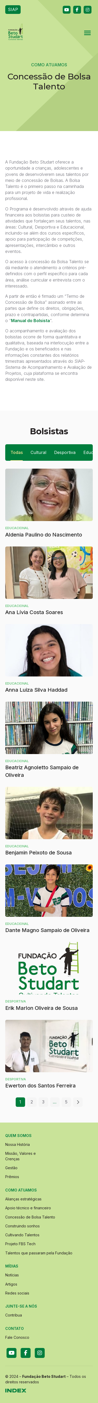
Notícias (12, 1275)
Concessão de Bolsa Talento (30, 1217)
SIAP (13, 9)
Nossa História (17, 1144)
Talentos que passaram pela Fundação (38, 1253)
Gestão (11, 1168)
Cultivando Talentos (22, 1235)
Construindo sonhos (22, 1226)
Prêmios (12, 1176)
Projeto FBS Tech (20, 1244)
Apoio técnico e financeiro (28, 1208)
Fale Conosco (17, 1337)
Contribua (13, 1315)
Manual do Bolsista (30, 320)
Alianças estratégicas (23, 1199)
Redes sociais (17, 1293)
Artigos (11, 1284)
